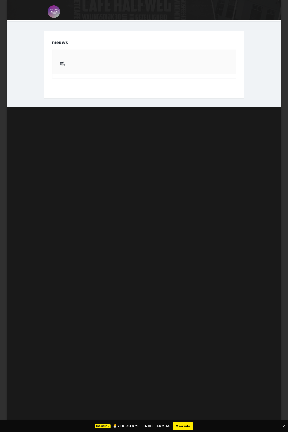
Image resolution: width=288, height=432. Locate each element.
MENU (71, 9)
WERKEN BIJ (144, 13)
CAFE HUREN (138, 9)
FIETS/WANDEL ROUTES (203, 9)
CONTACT (229, 9)
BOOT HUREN (115, 9)
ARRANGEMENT (91, 9)
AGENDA (157, 9)
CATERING (176, 9)
